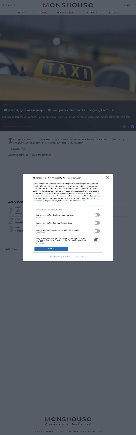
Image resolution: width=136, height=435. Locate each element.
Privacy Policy (81, 257)
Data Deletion (55, 257)
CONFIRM (51, 249)
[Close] (108, 178)
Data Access (67, 257)
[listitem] (68, 210)
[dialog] (68, 217)
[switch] (97, 215)
